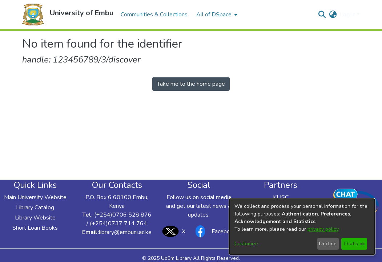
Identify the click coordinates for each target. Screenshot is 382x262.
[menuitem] (216, 14)
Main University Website (35, 197)
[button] (33, 14)
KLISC (281, 197)
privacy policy (322, 229)
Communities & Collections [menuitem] (154, 15)
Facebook (213, 231)
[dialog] (302, 227)
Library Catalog (35, 207)
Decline (328, 243)
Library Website (35, 218)
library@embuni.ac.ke (125, 232)
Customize (246, 243)
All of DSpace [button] (214, 15)
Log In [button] (348, 15)
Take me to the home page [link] (191, 84)
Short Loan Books (35, 228)
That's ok (354, 243)
